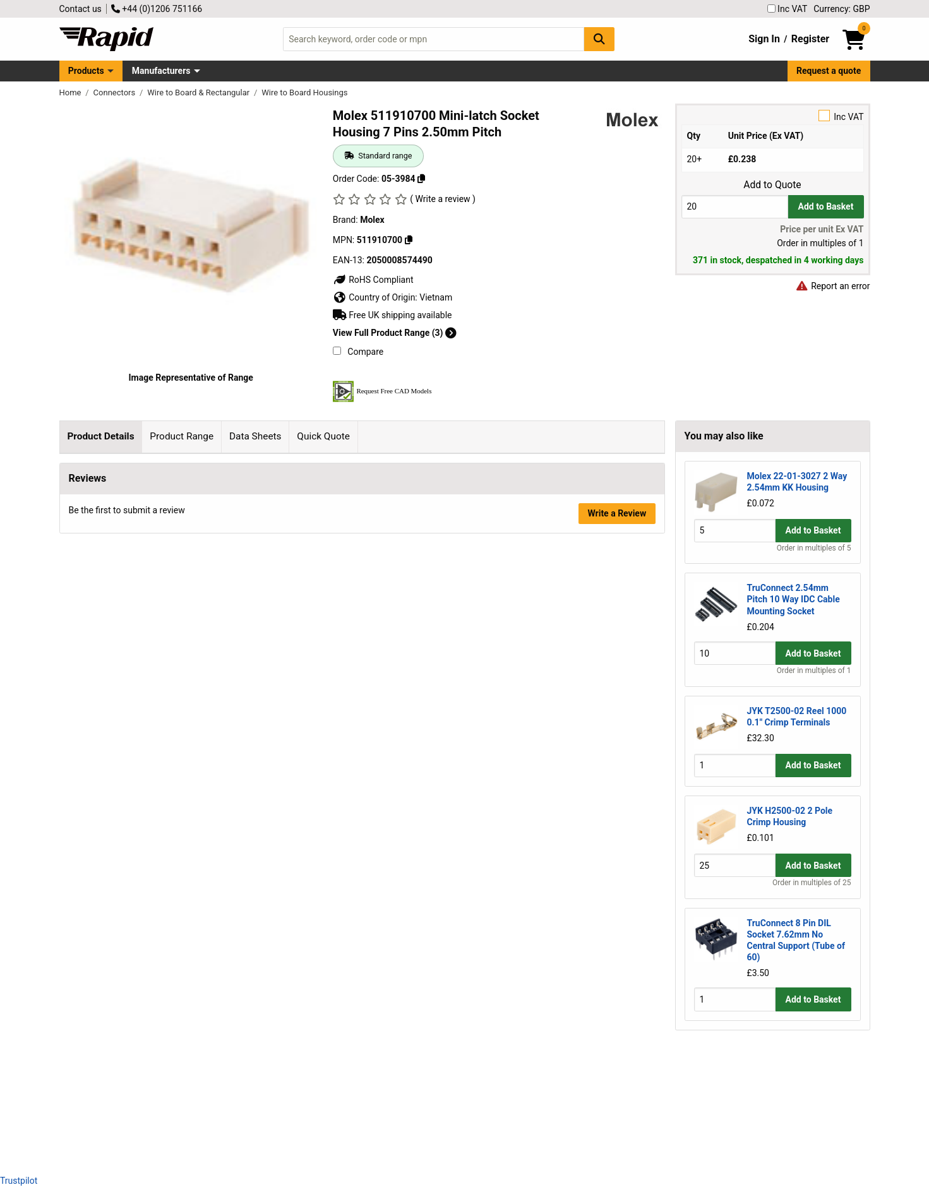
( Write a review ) (443, 198)
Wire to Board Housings (304, 92)
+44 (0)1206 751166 (156, 9)
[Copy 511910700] (408, 239)
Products (86, 71)
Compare (358, 352)
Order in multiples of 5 (814, 548)
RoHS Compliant (373, 280)
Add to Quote (772, 185)
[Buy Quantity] (734, 206)
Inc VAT (787, 8)
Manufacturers (161, 71)
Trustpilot (18, 1181)
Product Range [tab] (181, 436)
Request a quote (828, 71)
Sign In (764, 39)
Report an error (833, 286)
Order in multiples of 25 (811, 882)
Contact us (80, 9)
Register (810, 39)
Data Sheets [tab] (255, 436)
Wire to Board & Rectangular (199, 92)
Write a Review (616, 1131)
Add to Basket (826, 206)
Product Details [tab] (100, 436)
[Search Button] (599, 39)
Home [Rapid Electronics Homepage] (71, 92)
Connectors (115, 92)
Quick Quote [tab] (323, 436)
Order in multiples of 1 (814, 670)
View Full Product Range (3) (395, 333)
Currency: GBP (841, 8)
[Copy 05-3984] (421, 178)
